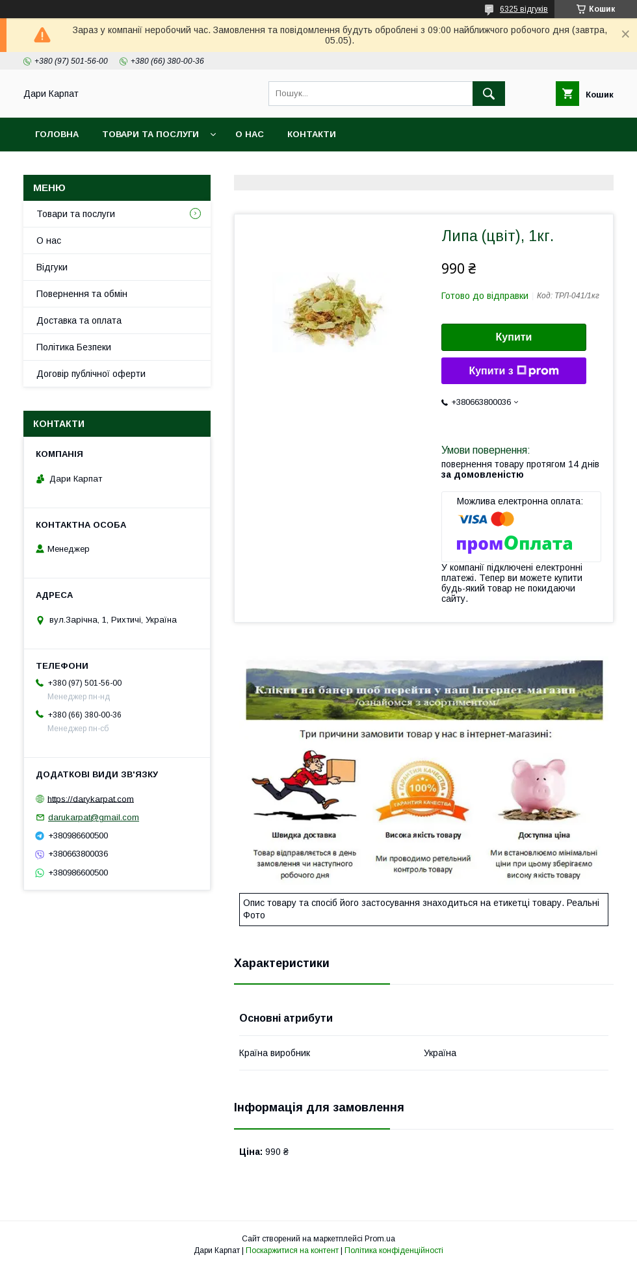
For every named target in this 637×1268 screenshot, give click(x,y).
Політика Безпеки (73, 347)
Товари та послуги (150, 134)
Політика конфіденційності (393, 1250)
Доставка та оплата (79, 320)
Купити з (513, 371)
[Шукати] (489, 93)
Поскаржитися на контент (292, 1250)
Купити (514, 337)
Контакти (311, 134)
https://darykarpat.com (90, 798)
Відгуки (52, 267)
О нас (249, 134)
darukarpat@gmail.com (93, 817)
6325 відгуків (524, 9)
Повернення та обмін (81, 294)
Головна (57, 134)
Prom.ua (380, 1238)
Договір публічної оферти (91, 374)
